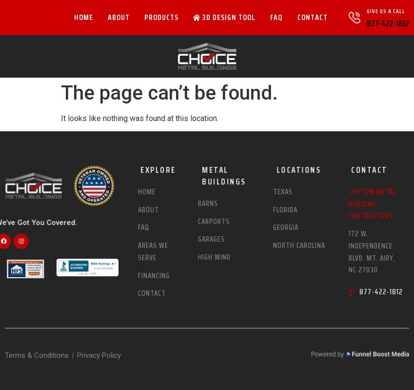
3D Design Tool (224, 17)
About (119, 17)
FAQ (276, 17)
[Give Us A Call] (354, 17)
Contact (312, 17)
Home (83, 17)
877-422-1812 (388, 23)
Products (161, 17)
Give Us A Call (386, 11)
